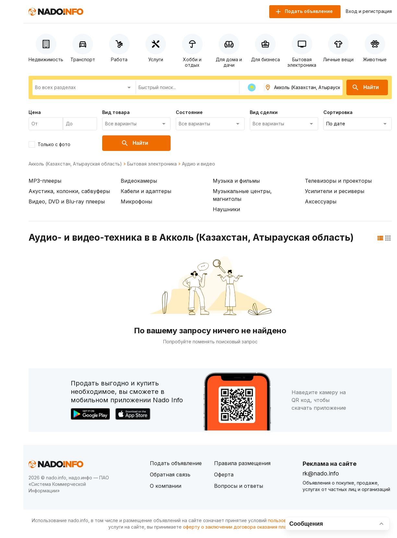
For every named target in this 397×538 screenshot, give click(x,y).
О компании (165, 486)
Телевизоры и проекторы (338, 180)
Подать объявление (176, 463)
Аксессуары (320, 201)
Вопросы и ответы (238, 486)
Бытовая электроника (152, 163)
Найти (365, 87)
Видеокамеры (139, 180)
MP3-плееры (45, 180)
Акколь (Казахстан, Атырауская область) (75, 163)
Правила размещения (242, 463)
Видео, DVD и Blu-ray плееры (67, 201)
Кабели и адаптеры (146, 191)
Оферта (224, 474)
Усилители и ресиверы (334, 191)
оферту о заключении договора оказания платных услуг (247, 527)
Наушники (226, 209)
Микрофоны (136, 201)
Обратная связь (170, 474)
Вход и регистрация (369, 11)
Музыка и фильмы (236, 180)
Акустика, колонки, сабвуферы (69, 191)
